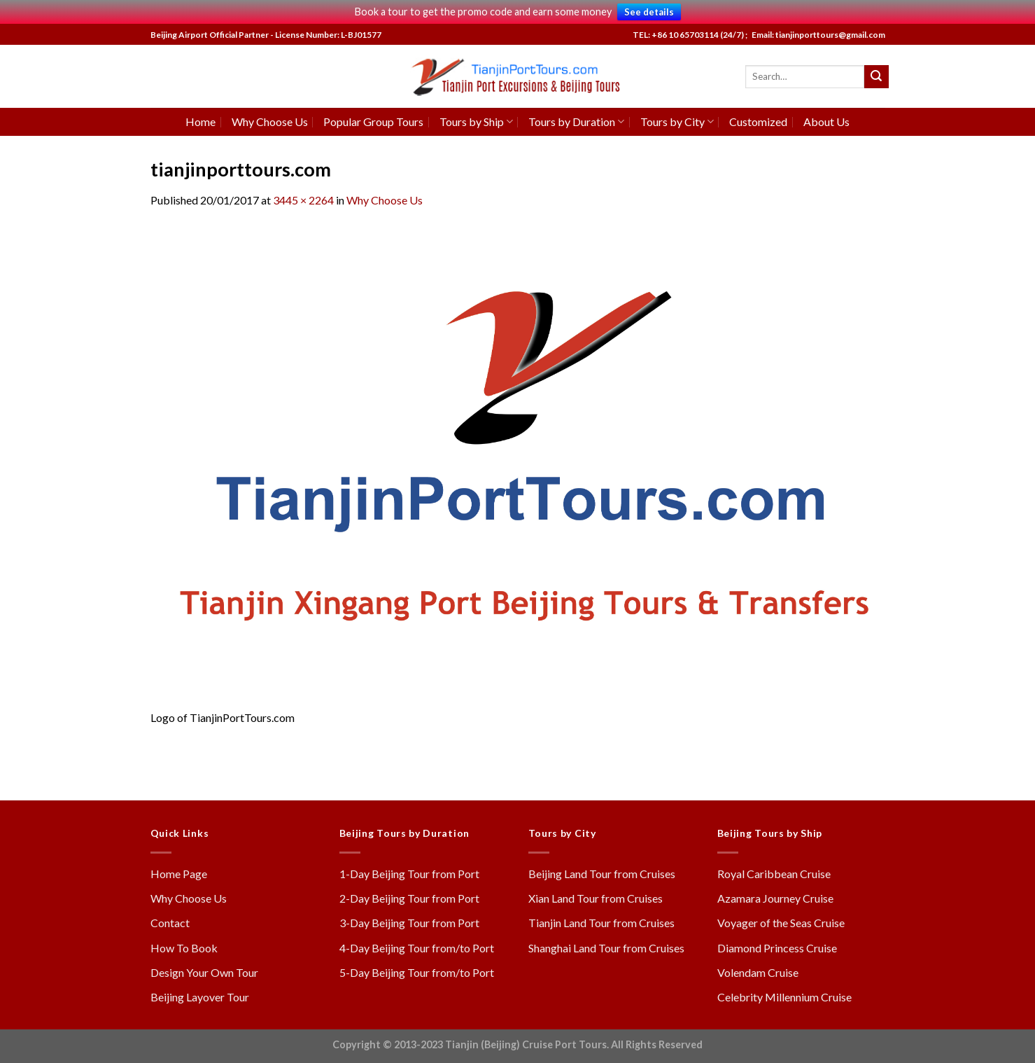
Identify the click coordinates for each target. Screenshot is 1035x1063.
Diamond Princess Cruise (777, 947)
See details (649, 12)
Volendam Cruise (757, 972)
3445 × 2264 (303, 200)
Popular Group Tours (373, 121)
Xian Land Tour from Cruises (595, 898)
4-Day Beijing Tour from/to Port (416, 947)
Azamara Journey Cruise (775, 898)
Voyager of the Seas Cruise (781, 922)
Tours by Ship (476, 121)
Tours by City (677, 121)
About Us (826, 121)
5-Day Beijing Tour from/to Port (416, 972)
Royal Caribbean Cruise (774, 873)
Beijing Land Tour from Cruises (601, 873)
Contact (170, 922)
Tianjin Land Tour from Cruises (601, 922)
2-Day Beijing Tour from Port (409, 898)
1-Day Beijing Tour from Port (409, 873)
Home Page (178, 873)
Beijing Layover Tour (199, 996)
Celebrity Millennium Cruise (784, 996)
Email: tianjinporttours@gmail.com (817, 34)
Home (200, 121)
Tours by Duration (576, 121)
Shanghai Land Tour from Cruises (606, 947)
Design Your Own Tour (204, 972)
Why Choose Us (270, 121)
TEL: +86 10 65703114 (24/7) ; (690, 34)
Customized (758, 121)
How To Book (184, 947)
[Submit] (876, 77)
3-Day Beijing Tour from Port (409, 922)
